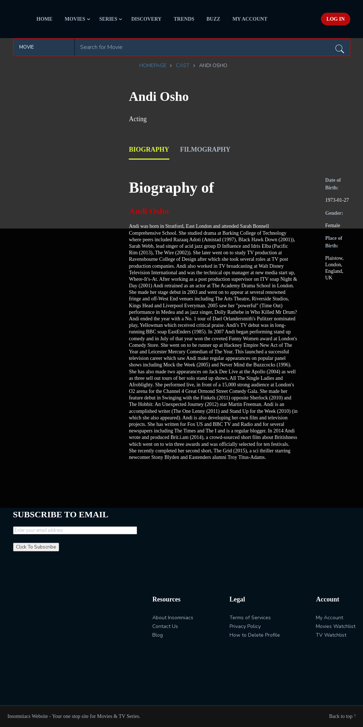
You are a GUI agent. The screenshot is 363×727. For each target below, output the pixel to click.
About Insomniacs (172, 617)
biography (149, 149)
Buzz (213, 19)
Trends (184, 19)
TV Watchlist (331, 635)
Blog (157, 635)
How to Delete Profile (255, 635)
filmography (205, 149)
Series (108, 19)
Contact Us (165, 626)
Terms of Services (250, 617)
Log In (335, 19)
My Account (249, 19)
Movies (75, 19)
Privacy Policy (245, 626)
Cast (183, 65)
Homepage (152, 65)
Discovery (146, 19)
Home (45, 19)
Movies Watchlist (335, 626)
